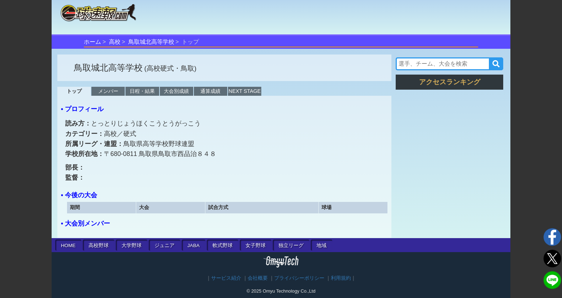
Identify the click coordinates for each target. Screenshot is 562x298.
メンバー (108, 91)
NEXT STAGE (245, 91)
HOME (68, 245)
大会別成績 (176, 91)
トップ (74, 91)
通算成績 (210, 91)
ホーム (92, 42)
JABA (193, 245)
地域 (321, 245)
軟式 (223, 245)
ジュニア (164, 245)
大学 (132, 245)
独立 (291, 245)
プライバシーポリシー (299, 278)
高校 (114, 42)
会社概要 (258, 278)
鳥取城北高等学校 (151, 42)
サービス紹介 (226, 278)
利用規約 (341, 278)
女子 (256, 245)
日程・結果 (142, 91)
